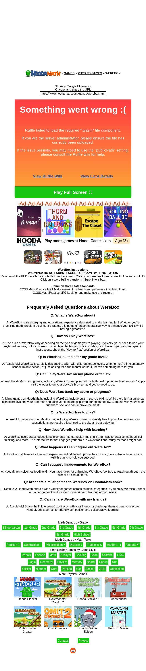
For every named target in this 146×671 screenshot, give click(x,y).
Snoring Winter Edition (88, 628)
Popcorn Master (118, 627)
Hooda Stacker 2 (88, 598)
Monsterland (118, 598)
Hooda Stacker (27, 598)
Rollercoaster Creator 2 (58, 599)
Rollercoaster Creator (27, 628)
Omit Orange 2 (58, 627)
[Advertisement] (34, 28)
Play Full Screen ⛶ (73, 192)
